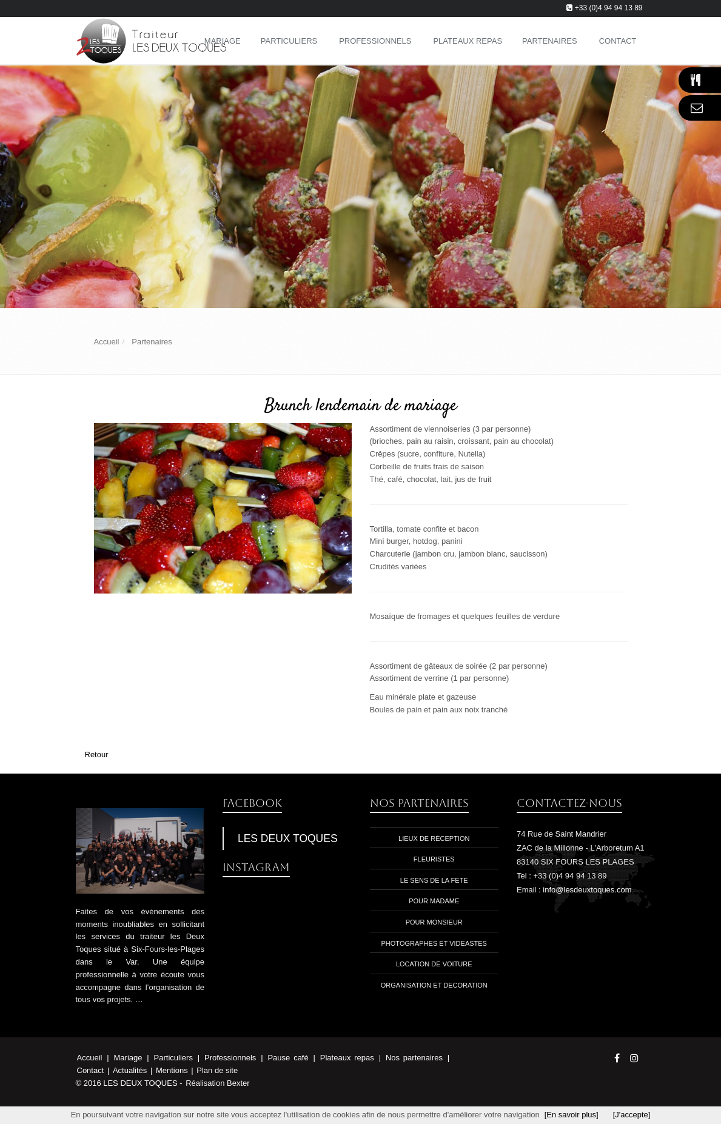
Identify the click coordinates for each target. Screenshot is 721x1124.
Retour (97, 754)
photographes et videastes (434, 943)
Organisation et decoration (434, 985)
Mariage (130, 1057)
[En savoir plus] (572, 1114)
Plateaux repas (349, 1057)
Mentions (173, 1070)
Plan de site (217, 1070)
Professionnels (375, 40)
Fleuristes (434, 859)
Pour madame (434, 901)
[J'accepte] (632, 1114)
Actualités (131, 1070)
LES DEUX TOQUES (288, 838)
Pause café (289, 1057)
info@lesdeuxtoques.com (587, 889)
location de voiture (434, 964)
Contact (91, 1070)
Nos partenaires (416, 1057)
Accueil (89, 1057)
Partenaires (549, 40)
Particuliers (289, 40)
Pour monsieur (434, 922)
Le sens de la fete (434, 880)
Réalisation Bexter (218, 1083)
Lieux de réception (433, 838)
